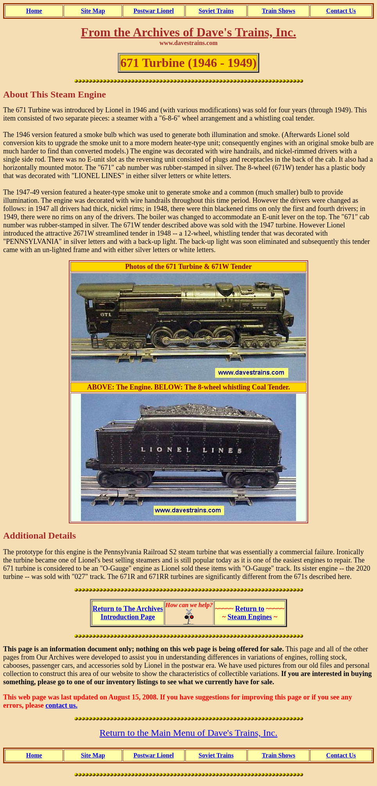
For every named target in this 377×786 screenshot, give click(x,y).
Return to (249, 609)
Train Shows (279, 10)
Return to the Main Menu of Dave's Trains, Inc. (189, 733)
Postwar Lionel (153, 10)
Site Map (93, 10)
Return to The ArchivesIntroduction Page (128, 613)
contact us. (61, 705)
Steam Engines (250, 617)
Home (34, 10)
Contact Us (341, 10)
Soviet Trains (216, 10)
